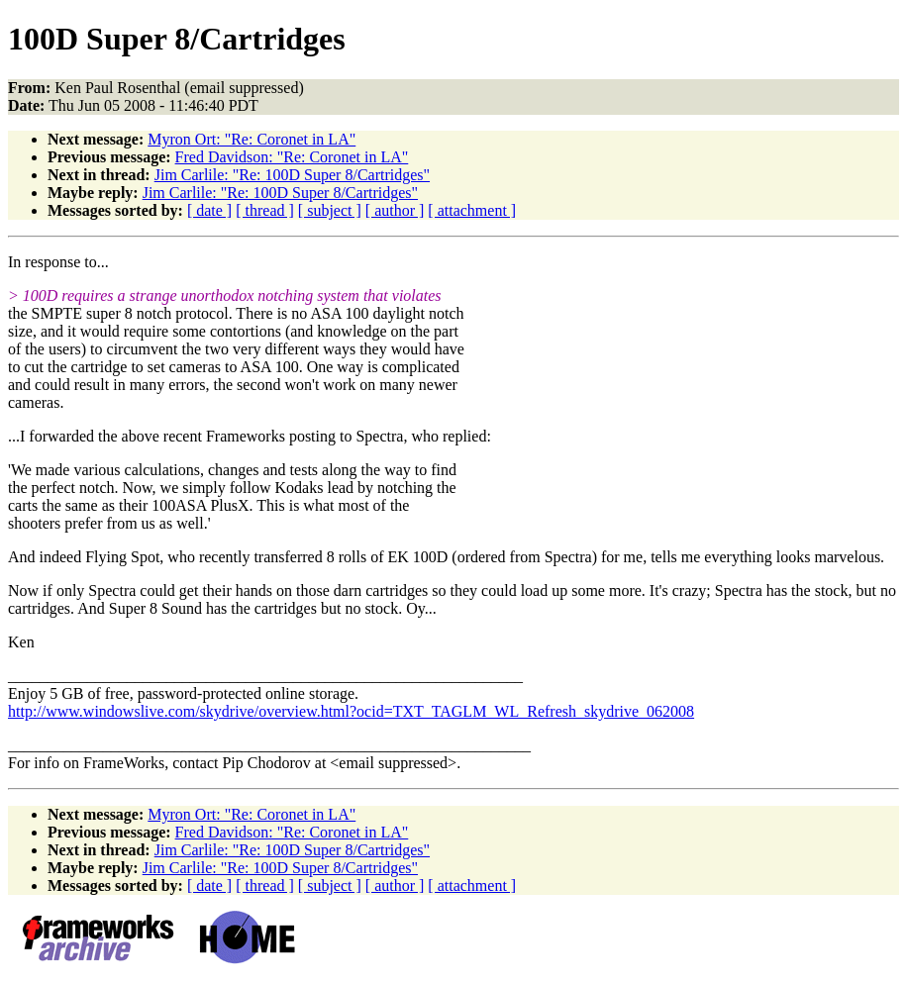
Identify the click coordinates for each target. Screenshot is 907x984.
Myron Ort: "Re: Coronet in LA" (251, 139)
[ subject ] (329, 210)
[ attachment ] (472, 210)
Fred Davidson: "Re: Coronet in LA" (292, 156)
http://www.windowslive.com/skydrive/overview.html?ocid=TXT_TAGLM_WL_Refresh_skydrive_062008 (351, 711)
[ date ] (209, 210)
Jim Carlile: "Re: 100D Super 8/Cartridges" (292, 174)
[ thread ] (265, 210)
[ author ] (395, 210)
